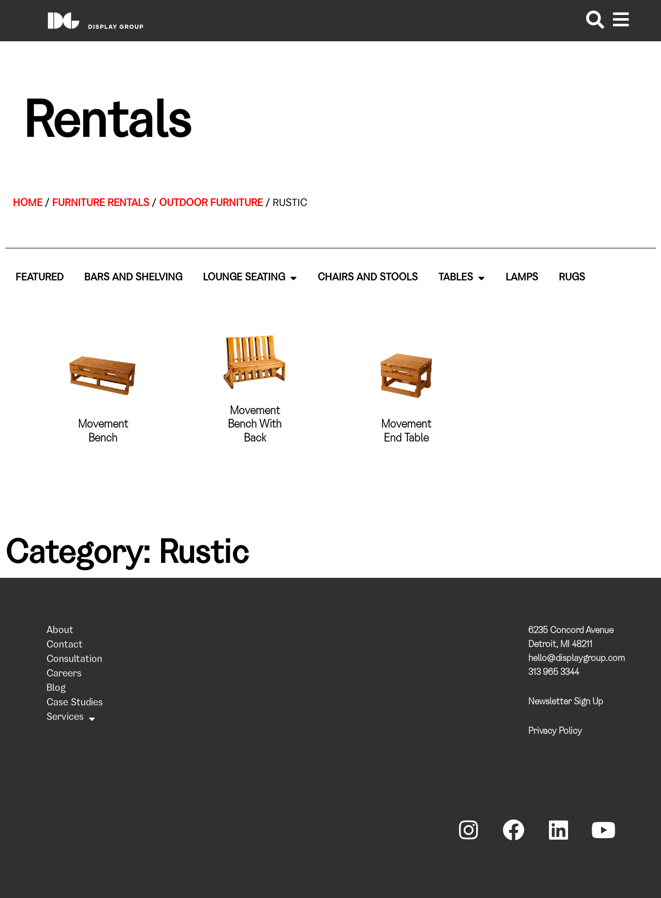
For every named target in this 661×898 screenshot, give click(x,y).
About (59, 631)
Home (27, 204)
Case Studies (74, 703)
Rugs (572, 278)
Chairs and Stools (368, 278)
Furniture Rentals (100, 204)
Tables (461, 278)
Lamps (522, 278)
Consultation (74, 660)
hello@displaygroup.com (576, 659)
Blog (56, 689)
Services (70, 718)
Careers (64, 675)
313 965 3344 (553, 673)
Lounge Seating (250, 278)
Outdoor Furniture (211, 204)
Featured (39, 278)
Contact (64, 646)
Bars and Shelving (133, 278)
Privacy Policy (555, 731)
